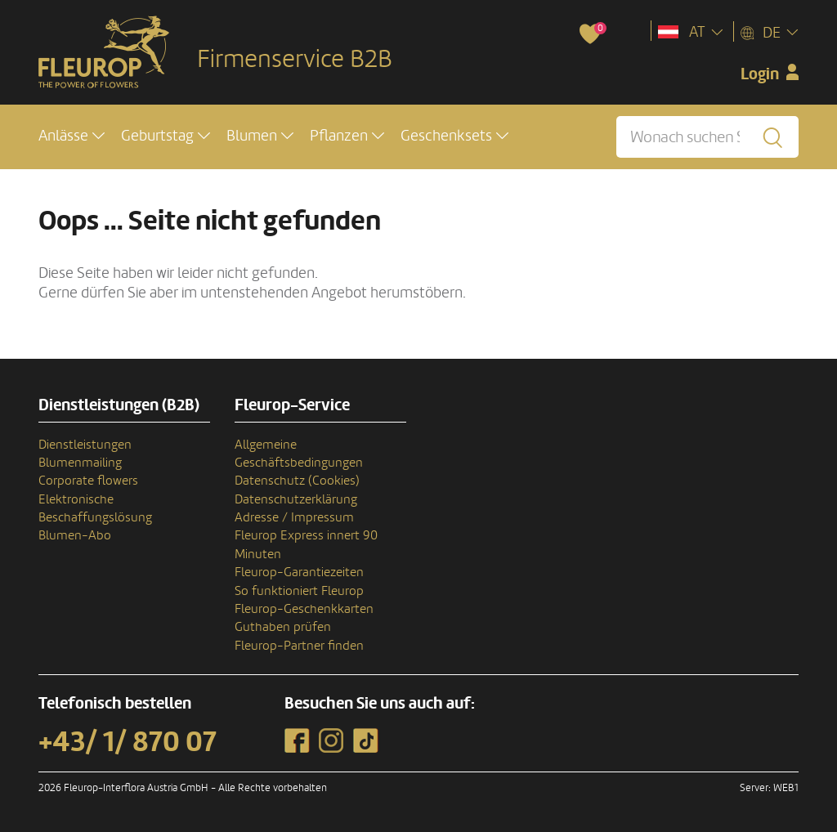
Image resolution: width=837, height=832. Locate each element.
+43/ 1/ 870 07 (127, 742)
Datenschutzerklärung (296, 499)
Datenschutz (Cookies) (297, 480)
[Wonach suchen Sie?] (707, 137)
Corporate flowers (88, 480)
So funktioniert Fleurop (299, 591)
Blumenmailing (80, 462)
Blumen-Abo (74, 535)
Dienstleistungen (85, 444)
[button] (71, 136)
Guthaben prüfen (283, 627)
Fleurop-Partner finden (299, 645)
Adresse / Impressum (294, 517)
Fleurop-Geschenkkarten (304, 609)
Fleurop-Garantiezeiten (299, 572)
